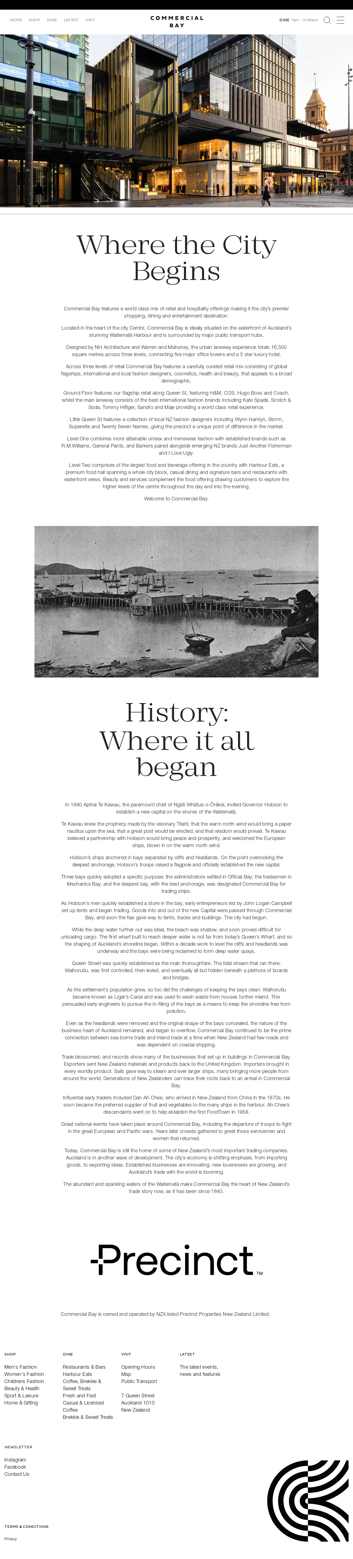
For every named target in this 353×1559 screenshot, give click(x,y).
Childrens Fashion (24, 1381)
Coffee (70, 1410)
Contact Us (16, 1474)
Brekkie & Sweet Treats (88, 1417)
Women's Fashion (24, 1374)
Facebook (15, 1467)
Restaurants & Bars (84, 1367)
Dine (52, 20)
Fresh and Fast (79, 1395)
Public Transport (139, 1381)
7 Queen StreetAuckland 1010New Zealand (137, 1403)
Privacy (10, 1538)
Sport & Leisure (21, 1395)
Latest (71, 20)
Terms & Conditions (26, 1527)
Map (126, 1374)
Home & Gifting (21, 1403)
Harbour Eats (77, 1374)
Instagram (15, 1460)
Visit (91, 20)
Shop (34, 20)
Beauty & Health (22, 1388)
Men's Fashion (20, 1367)
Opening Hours (138, 1367)
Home (16, 20)
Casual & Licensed (83, 1403)
